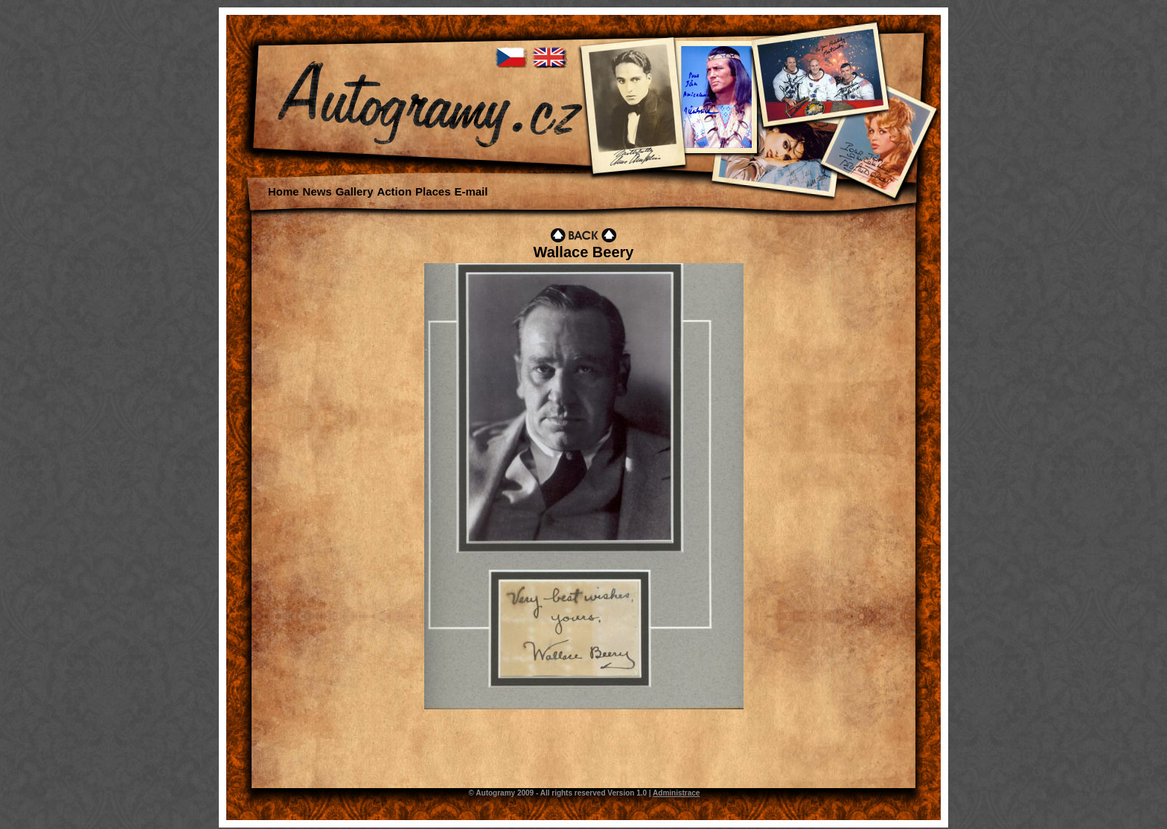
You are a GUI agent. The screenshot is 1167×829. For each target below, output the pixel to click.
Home (283, 191)
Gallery (355, 191)
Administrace (676, 793)
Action (394, 191)
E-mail (470, 191)
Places (433, 191)
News (317, 191)
